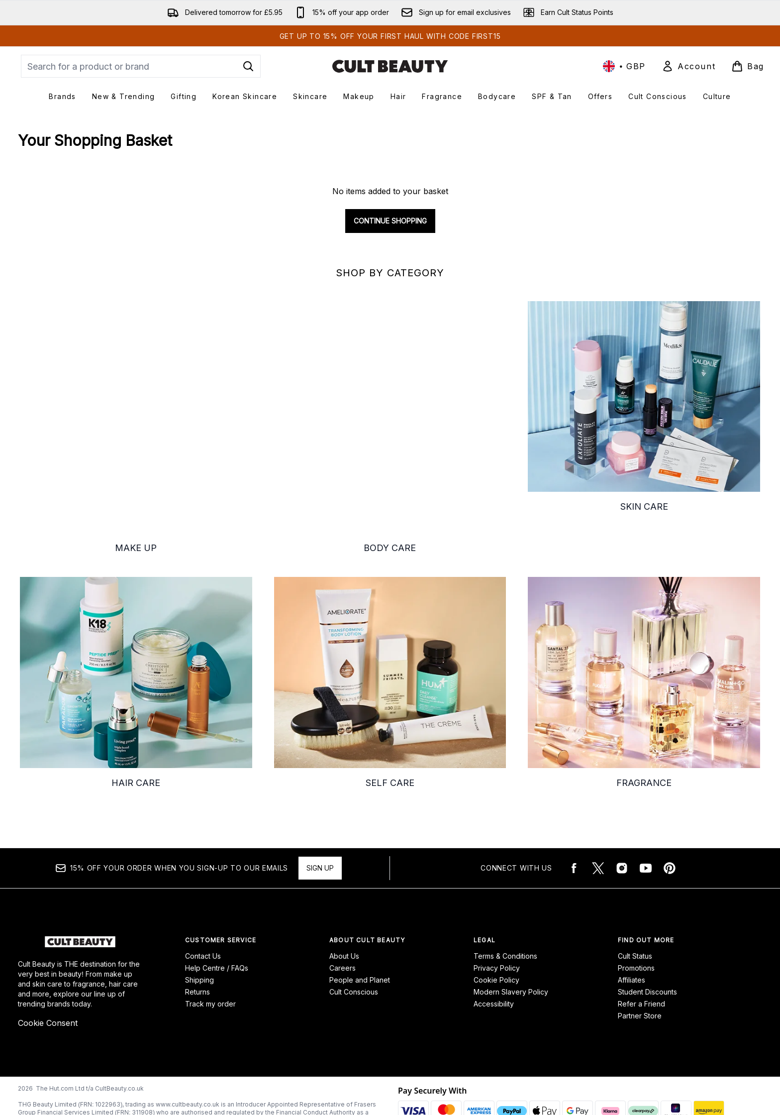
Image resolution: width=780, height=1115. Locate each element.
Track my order (210, 962)
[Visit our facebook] (574, 827)
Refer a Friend (641, 962)
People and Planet (359, 938)
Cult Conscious (353, 950)
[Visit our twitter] (598, 827)
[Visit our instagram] (622, 827)
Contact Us (203, 914)
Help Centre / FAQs (216, 926)
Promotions (636, 926)
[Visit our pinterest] (670, 827)
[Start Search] (248, 66)
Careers (342, 926)
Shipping (199, 938)
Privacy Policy (497, 926)
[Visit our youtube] (646, 827)
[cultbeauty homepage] (390, 66)
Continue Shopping (390, 221)
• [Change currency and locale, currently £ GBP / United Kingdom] (624, 66)
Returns (197, 950)
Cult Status (635, 914)
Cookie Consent (48, 982)
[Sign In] (688, 66)
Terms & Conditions (505, 914)
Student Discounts (647, 950)
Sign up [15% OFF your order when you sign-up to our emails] (320, 826)
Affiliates (631, 938)
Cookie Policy (496, 938)
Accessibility (494, 962)
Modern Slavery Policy (511, 950)
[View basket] (747, 66)
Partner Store (640, 974)
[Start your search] (140, 66)
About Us (344, 914)
